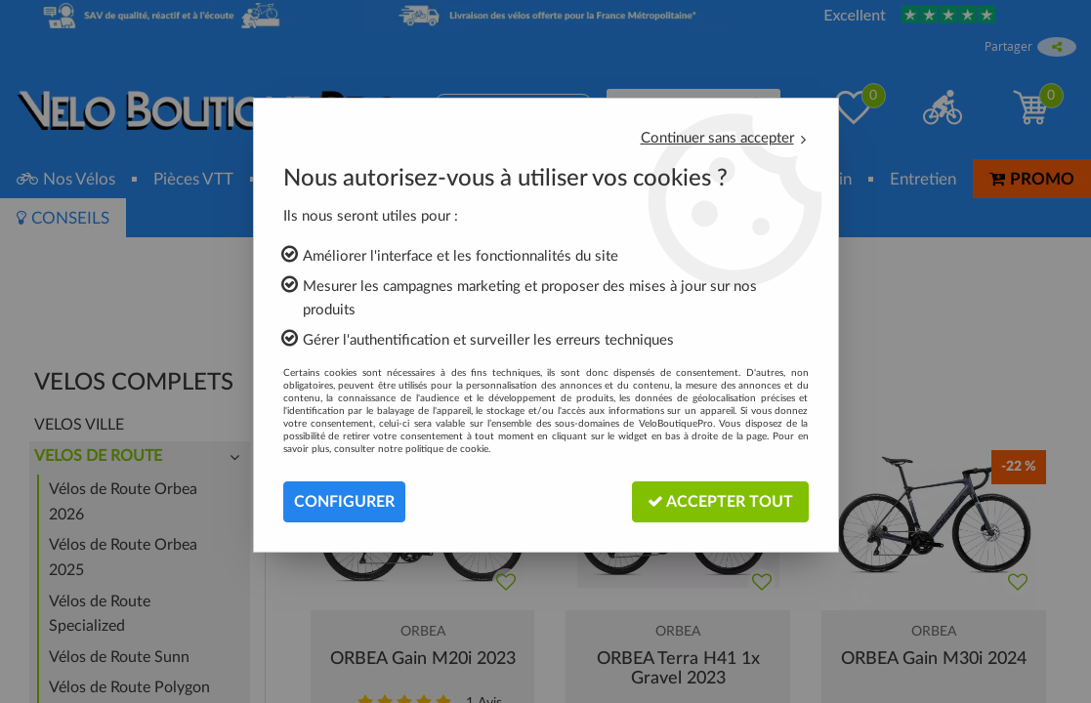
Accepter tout (720, 501)
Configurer (344, 502)
